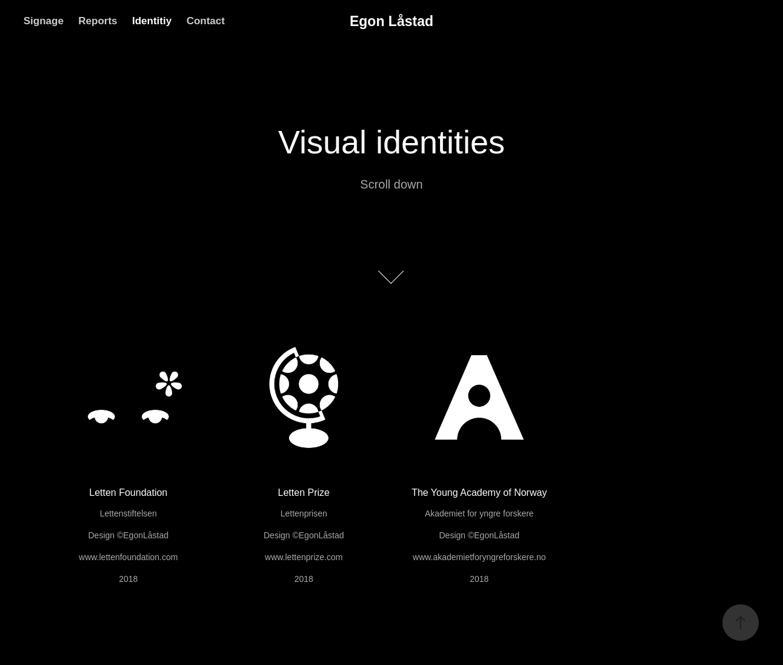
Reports (97, 21)
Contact (206, 21)
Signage (44, 21)
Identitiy (152, 21)
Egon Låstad (391, 21)
